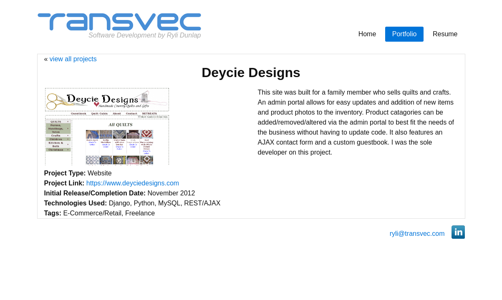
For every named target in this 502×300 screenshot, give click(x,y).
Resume (445, 34)
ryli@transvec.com (417, 233)
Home (367, 34)
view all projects (73, 58)
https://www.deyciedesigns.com (132, 183)
